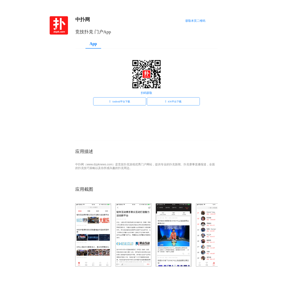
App (93, 43)
